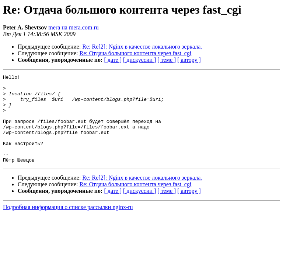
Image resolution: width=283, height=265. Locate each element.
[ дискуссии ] (139, 60)
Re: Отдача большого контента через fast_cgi (136, 53)
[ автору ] (188, 60)
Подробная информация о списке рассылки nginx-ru (68, 225)
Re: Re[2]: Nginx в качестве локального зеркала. (142, 46)
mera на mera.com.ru (73, 27)
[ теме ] (166, 60)
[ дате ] (113, 60)
